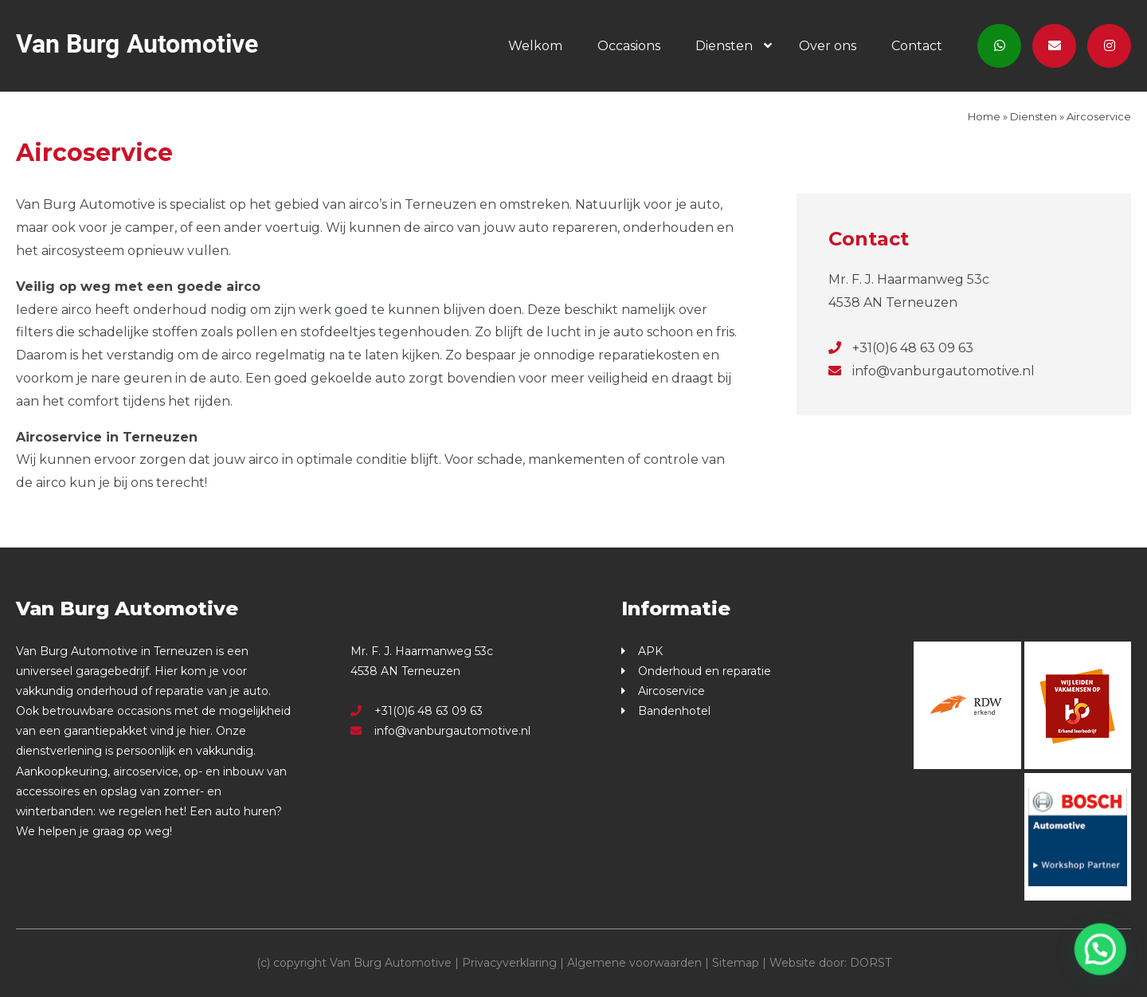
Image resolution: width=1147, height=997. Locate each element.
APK (650, 651)
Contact (916, 45)
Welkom (535, 45)
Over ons (827, 45)
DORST (870, 963)
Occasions (628, 45)
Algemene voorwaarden (634, 963)
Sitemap (735, 963)
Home (984, 116)
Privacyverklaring (509, 963)
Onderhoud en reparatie (704, 671)
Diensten (724, 45)
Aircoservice (671, 691)
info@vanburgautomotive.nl (931, 371)
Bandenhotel (674, 711)
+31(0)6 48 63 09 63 (900, 347)
